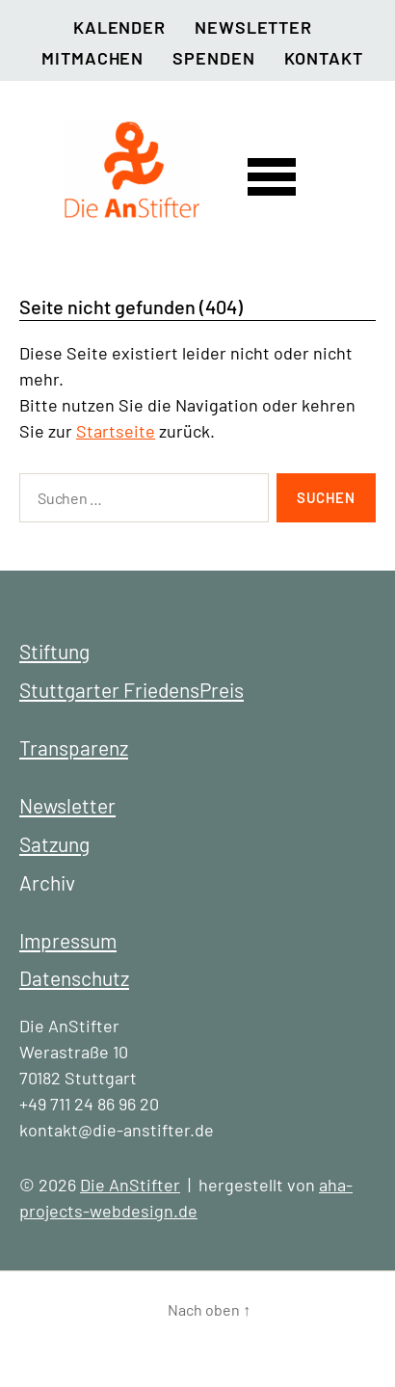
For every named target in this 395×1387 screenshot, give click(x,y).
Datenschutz (74, 978)
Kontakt (323, 57)
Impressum (68, 940)
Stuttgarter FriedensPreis (131, 690)
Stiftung (54, 651)
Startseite (115, 430)
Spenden (213, 57)
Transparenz (73, 747)
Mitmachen (92, 57)
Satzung (54, 844)
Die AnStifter (130, 1184)
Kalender (119, 27)
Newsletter (253, 27)
